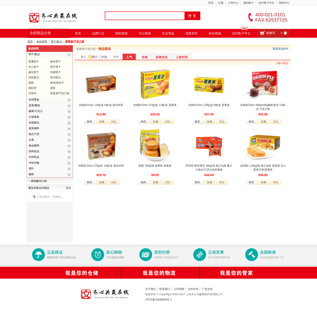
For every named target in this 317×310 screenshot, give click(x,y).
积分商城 (215, 33)
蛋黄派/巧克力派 (74, 41)
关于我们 (150, 289)
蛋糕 (31, 82)
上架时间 (181, 57)
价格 (145, 57)
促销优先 (161, 57)
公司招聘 (179, 289)
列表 (102, 56)
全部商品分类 (40, 33)
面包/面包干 (57, 82)
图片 (93, 56)
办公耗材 (145, 33)
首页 (78, 33)
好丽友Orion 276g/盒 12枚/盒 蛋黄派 (155, 105)
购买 (89, 121)
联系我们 (164, 289)
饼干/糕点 (56, 41)
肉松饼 (32, 88)
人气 (129, 57)
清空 (68, 188)
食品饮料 (42, 41)
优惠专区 (191, 33)
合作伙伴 (193, 289)
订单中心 (233, 2)
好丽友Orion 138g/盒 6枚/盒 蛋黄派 (209, 105)
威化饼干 (33, 72)
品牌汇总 (98, 33)
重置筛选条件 (280, 48)
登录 (211, 2)
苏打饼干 (55, 66)
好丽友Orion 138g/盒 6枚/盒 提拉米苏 (101, 105)
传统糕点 (33, 77)
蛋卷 (52, 88)
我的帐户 (248, 2)
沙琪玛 (32, 93)
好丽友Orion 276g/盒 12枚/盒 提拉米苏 (101, 165)
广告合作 (207, 289)
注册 (220, 2)
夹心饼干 (33, 66)
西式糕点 (55, 77)
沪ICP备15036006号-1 (158, 299)
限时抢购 (121, 33)
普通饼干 (33, 61)
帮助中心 (284, 2)
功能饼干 (55, 72)
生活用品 (168, 33)
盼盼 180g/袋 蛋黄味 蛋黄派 (155, 165)
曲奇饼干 (55, 61)
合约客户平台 (266, 2)
